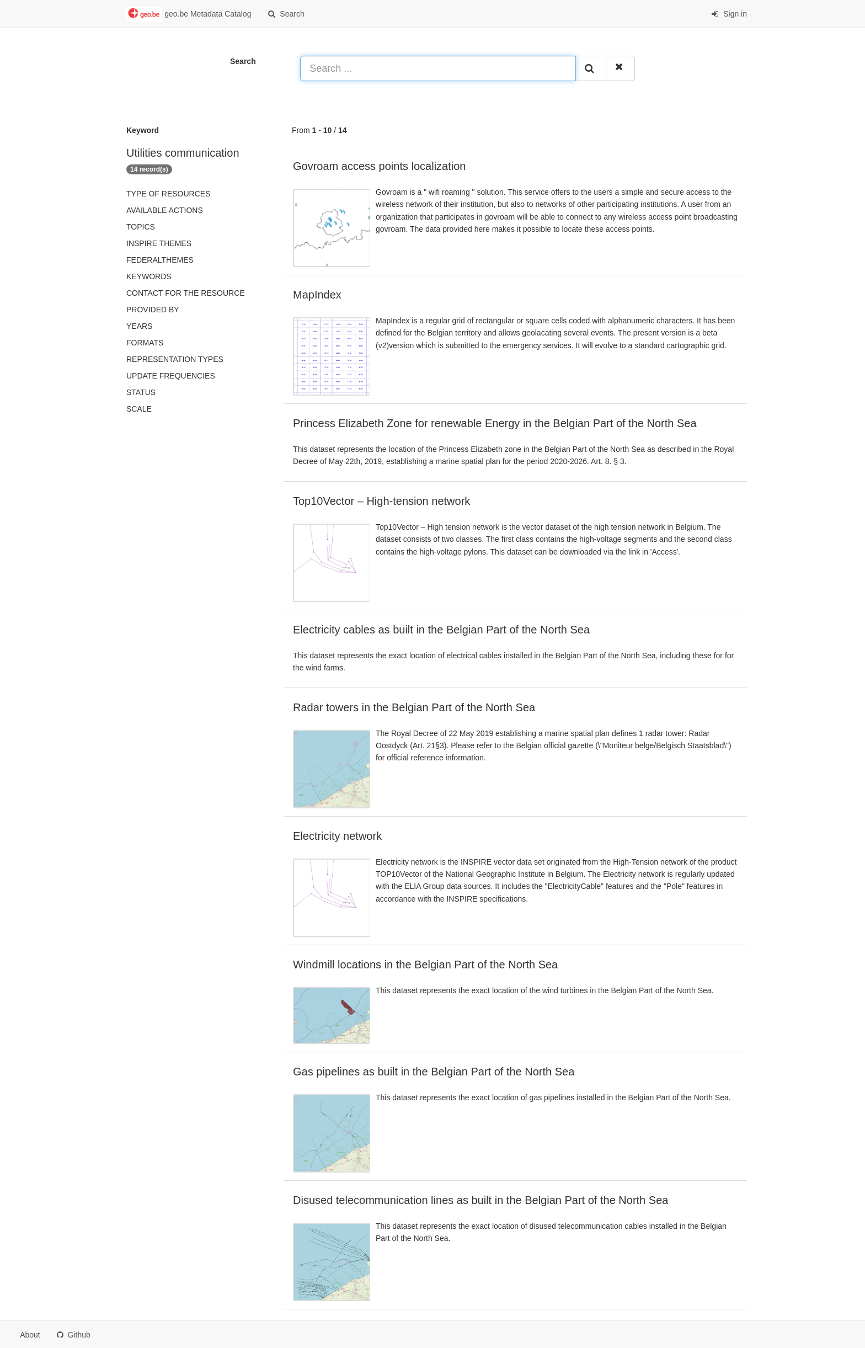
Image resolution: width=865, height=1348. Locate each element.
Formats (144, 342)
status (141, 392)
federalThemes (160, 259)
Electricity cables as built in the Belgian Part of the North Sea (441, 630)
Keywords (149, 276)
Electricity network (337, 836)
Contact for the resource (185, 293)
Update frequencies (170, 375)
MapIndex (317, 295)
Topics (140, 226)
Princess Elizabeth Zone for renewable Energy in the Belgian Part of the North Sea (495, 423)
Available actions (164, 210)
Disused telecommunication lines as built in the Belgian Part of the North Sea (480, 1200)
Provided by (152, 309)
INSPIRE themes (158, 243)
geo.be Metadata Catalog (188, 14)
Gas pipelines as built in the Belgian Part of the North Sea (433, 1071)
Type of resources (168, 193)
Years (139, 326)
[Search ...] (438, 68)
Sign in (729, 13)
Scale (139, 408)
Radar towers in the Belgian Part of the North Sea (414, 707)
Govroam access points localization (379, 166)
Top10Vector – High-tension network (381, 501)
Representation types (174, 359)
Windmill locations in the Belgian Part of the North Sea (425, 964)
